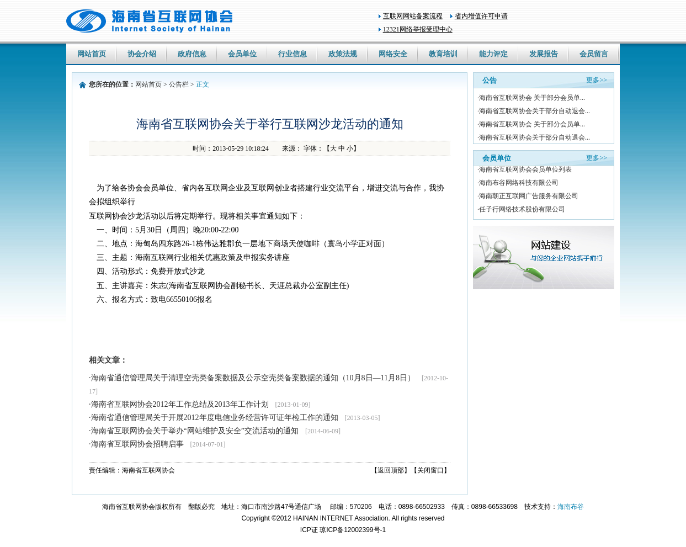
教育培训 (443, 54)
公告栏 (179, 84)
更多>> (596, 80)
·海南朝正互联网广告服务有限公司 (527, 197)
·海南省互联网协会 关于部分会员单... (531, 98)
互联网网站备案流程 (413, 16)
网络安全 (393, 54)
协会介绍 (141, 54)
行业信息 (292, 54)
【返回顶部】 (391, 470)
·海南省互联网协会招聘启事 (157, 444)
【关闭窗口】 (430, 470)
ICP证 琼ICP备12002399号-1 (343, 530)
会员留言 (593, 54)
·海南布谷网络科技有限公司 (518, 184)
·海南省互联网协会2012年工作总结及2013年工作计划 (199, 404)
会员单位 (242, 54)
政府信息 (192, 54)
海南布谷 (570, 507)
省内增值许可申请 (481, 16)
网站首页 (91, 54)
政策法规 (342, 54)
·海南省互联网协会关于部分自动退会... (533, 111)
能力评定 (493, 54)
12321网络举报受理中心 (418, 29)
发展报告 (543, 54)
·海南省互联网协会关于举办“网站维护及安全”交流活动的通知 (215, 431)
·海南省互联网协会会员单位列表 (524, 170)
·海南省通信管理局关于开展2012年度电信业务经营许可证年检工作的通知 (234, 417)
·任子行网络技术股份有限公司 (521, 210)
